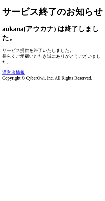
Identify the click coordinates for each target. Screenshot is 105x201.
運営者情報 (13, 72)
